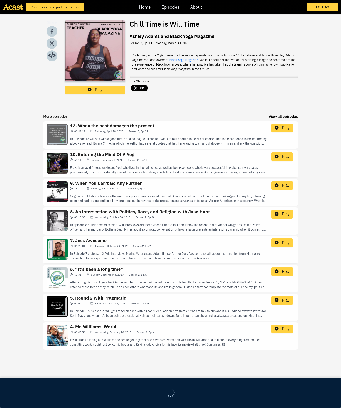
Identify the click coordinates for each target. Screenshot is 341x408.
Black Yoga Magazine (183, 60)
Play (95, 90)
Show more (142, 81)
